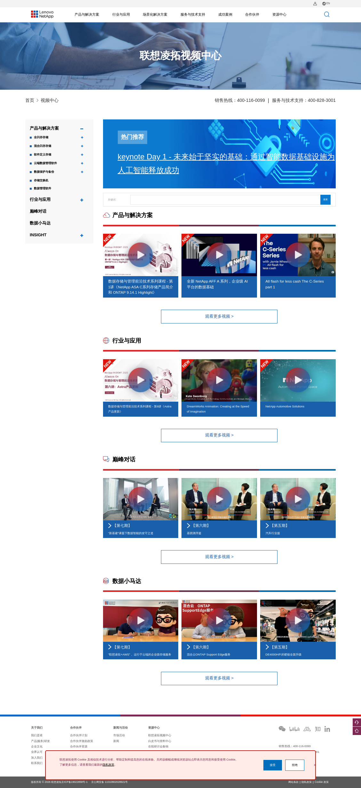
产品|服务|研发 (40, 741)
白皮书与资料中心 (159, 741)
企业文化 (37, 746)
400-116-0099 (251, 100)
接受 (273, 765)
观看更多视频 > (219, 316)
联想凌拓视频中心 (159, 735)
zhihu (318, 729)
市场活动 (119, 735)
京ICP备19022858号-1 (74, 782)
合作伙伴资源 (78, 746)
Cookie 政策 (322, 782)
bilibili (294, 729)
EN (326, 3)
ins (327, 729)
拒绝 (295, 765)
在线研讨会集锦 (158, 746)
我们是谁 (37, 735)
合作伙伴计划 (78, 735)
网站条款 (293, 782)
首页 (29, 100)
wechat (282, 729)
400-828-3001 (322, 100)
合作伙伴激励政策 (81, 741)
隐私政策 (306, 782)
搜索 (325, 199)
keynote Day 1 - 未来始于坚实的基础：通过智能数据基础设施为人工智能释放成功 (226, 163)
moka (307, 729)
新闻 (116, 741)
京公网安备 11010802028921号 (109, 782)
